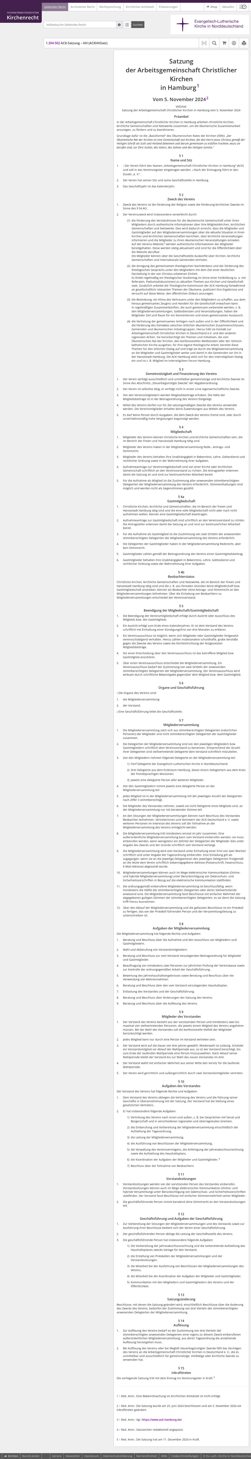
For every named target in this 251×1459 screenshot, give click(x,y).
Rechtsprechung (110, 7)
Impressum (91, 1456)
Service (57, 1456)
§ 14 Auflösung (62, 164)
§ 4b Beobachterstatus (68, 94)
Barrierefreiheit (146, 1456)
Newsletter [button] (73, 1456)
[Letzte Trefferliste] (127, 24)
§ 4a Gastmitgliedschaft (68, 89)
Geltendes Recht (55, 7)
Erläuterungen (168, 7)
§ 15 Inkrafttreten (64, 170)
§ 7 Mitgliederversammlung (71, 116)
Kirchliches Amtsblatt (140, 7)
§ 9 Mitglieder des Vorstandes (72, 131)
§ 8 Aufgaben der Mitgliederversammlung (69, 123)
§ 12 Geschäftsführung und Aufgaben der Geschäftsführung (78, 151)
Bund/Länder (31, 1456)
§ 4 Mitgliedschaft (64, 83)
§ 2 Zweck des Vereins (67, 67)
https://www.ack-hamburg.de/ (162, 1419)
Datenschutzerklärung (117, 1456)
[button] (243, 7)
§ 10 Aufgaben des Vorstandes (73, 137)
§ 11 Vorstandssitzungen (69, 143)
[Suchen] (138, 24)
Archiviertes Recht (83, 7)
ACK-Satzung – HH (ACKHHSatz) (76, 43)
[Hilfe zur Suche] (119, 24)
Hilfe (164, 1456)
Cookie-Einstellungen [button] (185, 1456)
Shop (211, 7)
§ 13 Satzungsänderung (68, 158)
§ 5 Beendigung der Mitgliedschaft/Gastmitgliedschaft (75, 102)
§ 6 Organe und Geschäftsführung (75, 110)
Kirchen (11, 1456)
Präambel (59, 56)
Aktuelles (228, 7)
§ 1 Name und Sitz (65, 61)
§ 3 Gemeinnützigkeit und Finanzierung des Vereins (79, 75)
